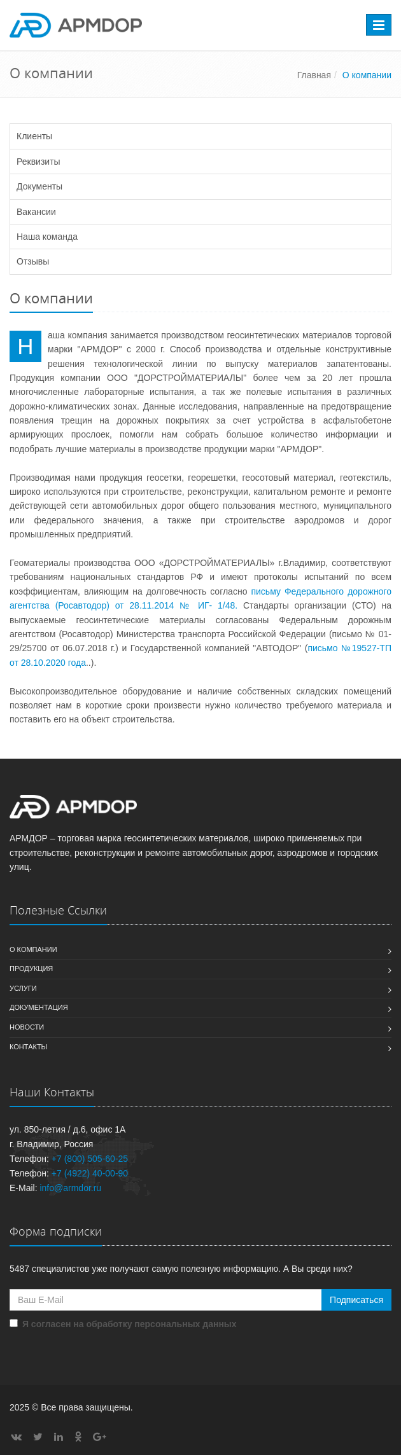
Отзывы (33, 261)
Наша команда (47, 236)
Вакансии (36, 212)
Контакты (28, 1047)
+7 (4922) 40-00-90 (90, 1173)
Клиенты (34, 136)
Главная (314, 75)
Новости (27, 1027)
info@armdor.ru (70, 1188)
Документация (39, 1007)
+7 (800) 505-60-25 (90, 1159)
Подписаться (356, 1300)
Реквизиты (38, 161)
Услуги (23, 988)
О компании (33, 949)
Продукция (31, 968)
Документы (39, 186)
